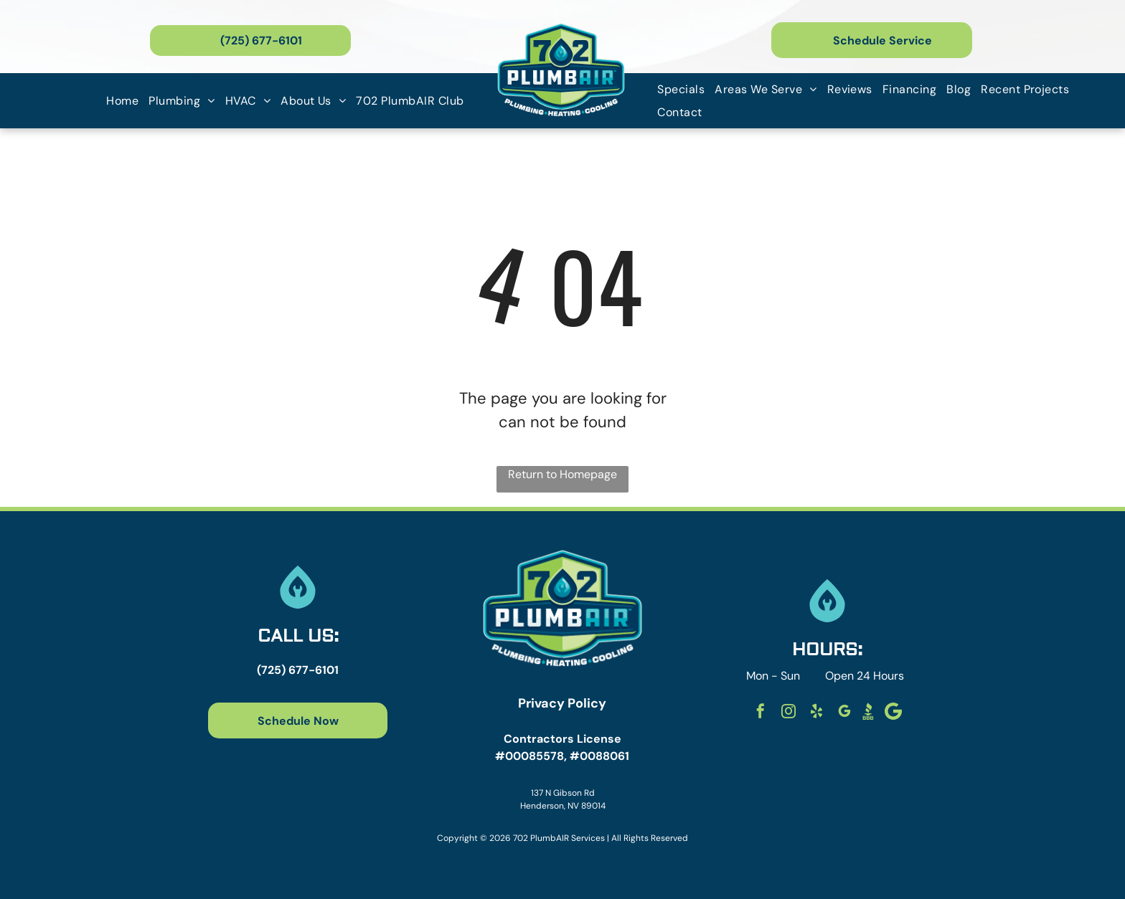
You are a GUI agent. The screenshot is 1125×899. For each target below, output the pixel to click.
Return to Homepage (562, 474)
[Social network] (868, 713)
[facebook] (760, 713)
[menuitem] (122, 101)
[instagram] (788, 713)
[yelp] (816, 713)
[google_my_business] (844, 713)
